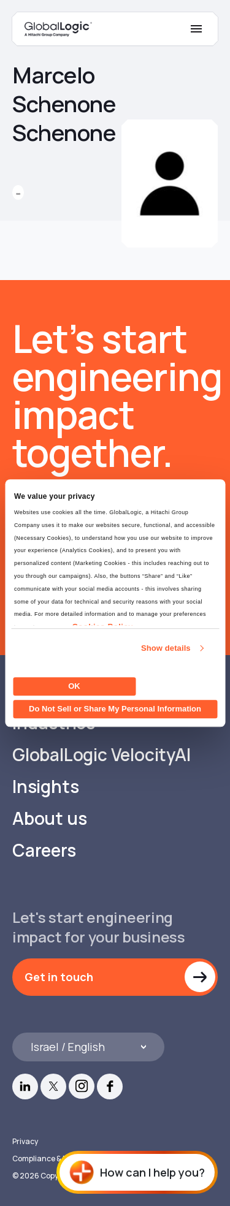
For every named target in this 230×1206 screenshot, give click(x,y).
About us (49, 818)
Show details (166, 648)
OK (74, 686)
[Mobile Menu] (196, 29)
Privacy (25, 1141)
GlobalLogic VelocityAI (101, 754)
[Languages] (88, 1047)
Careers (44, 850)
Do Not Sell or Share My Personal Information (115, 708)
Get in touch (59, 976)
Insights (45, 786)
